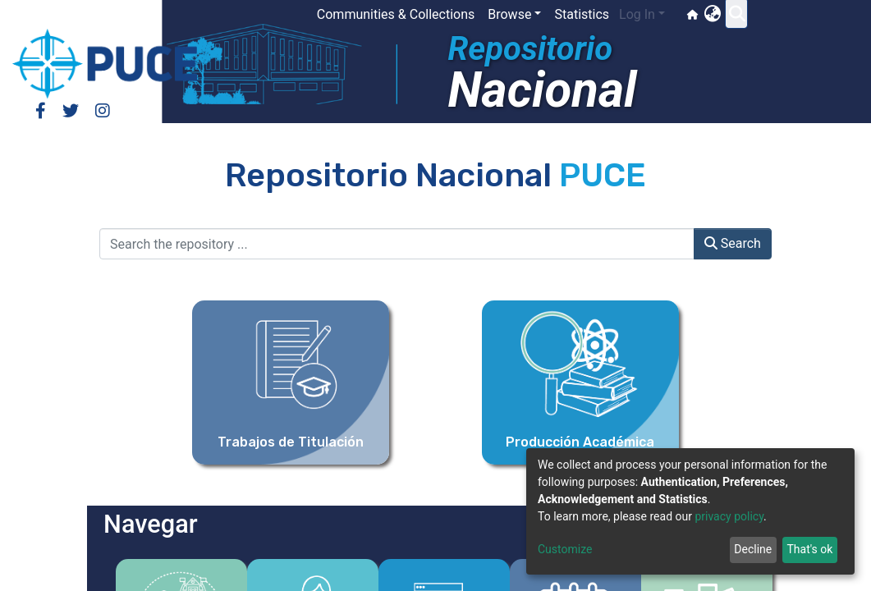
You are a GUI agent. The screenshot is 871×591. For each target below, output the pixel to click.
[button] (734, 15)
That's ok (809, 549)
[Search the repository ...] (397, 243)
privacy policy (729, 516)
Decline (753, 549)
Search (732, 243)
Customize (565, 549)
